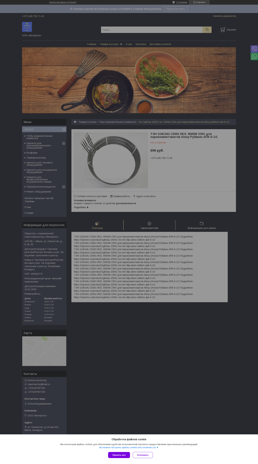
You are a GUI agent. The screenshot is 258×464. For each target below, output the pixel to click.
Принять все (119, 455)
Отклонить (143, 455)
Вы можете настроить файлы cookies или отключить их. (127, 448)
